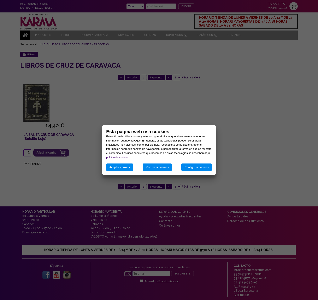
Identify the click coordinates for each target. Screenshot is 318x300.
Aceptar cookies (119, 167)
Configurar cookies (196, 167)
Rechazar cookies (157, 167)
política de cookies (117, 157)
